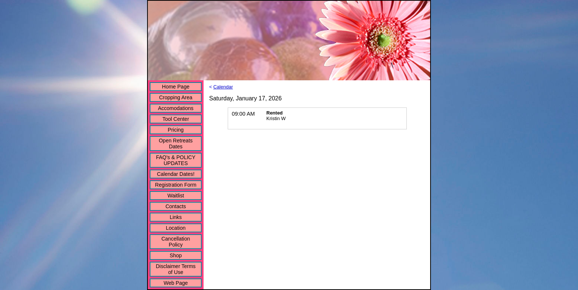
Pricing (176, 130)
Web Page (175, 283)
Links (176, 217)
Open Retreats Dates (175, 143)
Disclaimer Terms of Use (175, 269)
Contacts (175, 206)
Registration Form (175, 185)
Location (176, 228)
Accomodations (176, 108)
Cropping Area (175, 97)
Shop (176, 255)
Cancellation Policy (175, 242)
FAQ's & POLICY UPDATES (175, 160)
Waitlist (176, 196)
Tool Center (175, 119)
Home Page (175, 87)
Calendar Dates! (175, 174)
